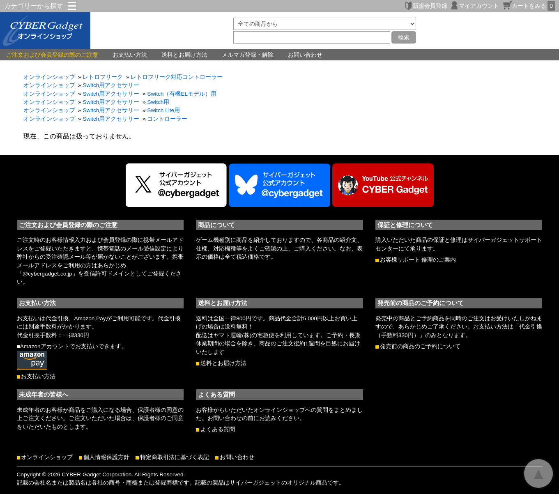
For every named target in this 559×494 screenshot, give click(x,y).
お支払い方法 (130, 54)
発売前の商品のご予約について (420, 346)
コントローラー (167, 119)
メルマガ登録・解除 (248, 54)
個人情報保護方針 (106, 457)
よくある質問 (217, 429)
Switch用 (158, 102)
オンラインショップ (49, 77)
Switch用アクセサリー (111, 85)
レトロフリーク (103, 77)
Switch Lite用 (163, 110)
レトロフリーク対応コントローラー (177, 77)
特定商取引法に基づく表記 (174, 457)
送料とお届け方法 (184, 54)
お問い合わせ (305, 54)
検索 (403, 37)
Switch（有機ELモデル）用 (181, 94)
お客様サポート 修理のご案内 (418, 260)
